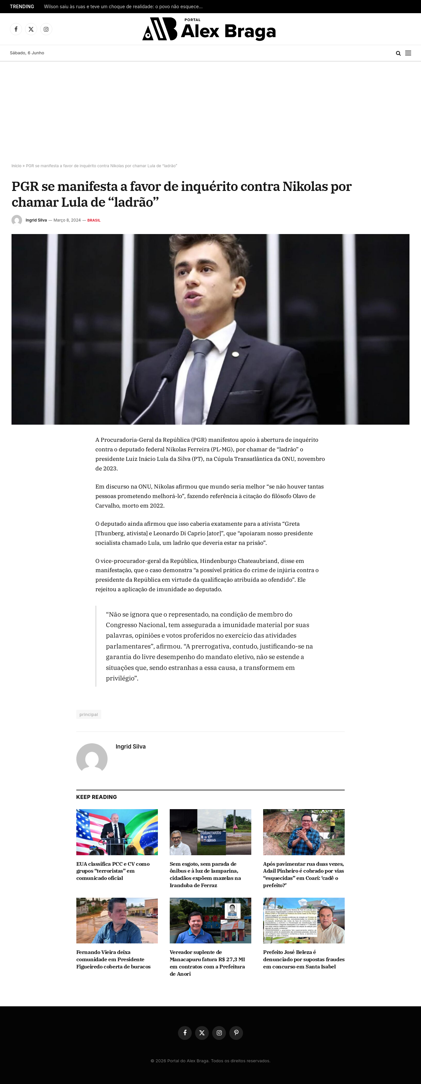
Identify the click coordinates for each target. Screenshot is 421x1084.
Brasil (94, 220)
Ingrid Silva (36, 220)
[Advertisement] (210, 111)
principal (89, 714)
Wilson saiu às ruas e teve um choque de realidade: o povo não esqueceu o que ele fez (126, 6)
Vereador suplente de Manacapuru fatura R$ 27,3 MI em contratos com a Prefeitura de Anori (207, 963)
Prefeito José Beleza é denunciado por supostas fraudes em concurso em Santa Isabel (304, 959)
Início (16, 165)
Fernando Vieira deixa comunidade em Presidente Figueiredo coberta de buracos (113, 959)
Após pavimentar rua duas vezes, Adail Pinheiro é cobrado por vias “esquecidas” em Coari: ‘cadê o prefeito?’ (303, 874)
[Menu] (408, 53)
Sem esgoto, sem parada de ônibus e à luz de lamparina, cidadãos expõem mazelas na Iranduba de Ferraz (205, 874)
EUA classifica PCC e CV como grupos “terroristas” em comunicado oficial (113, 871)
